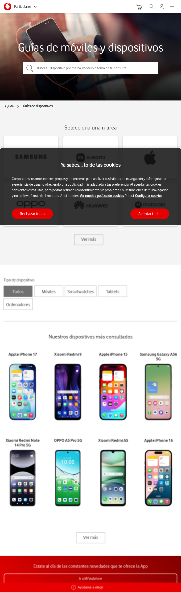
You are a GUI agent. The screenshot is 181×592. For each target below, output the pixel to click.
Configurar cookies (148, 196)
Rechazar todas (32, 213)
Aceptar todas (149, 213)
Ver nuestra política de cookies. (102, 196)
